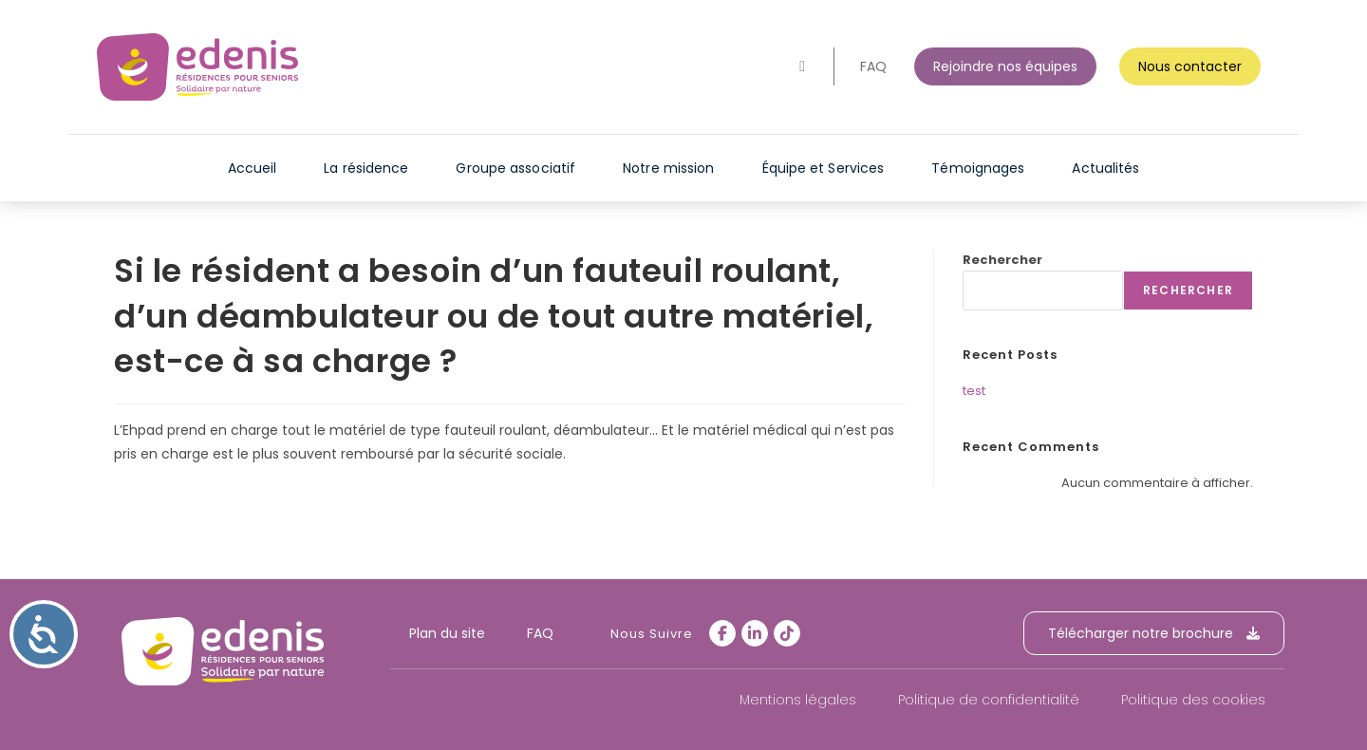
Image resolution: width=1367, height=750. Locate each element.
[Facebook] (722, 633)
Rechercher (1002, 260)
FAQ (873, 66)
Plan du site (447, 633)
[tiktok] (787, 633)
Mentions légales (798, 699)
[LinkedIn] (754, 633)
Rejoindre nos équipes (1005, 66)
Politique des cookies (1193, 699)
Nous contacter (1190, 66)
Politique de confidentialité (988, 699)
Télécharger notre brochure (1154, 633)
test (974, 391)
